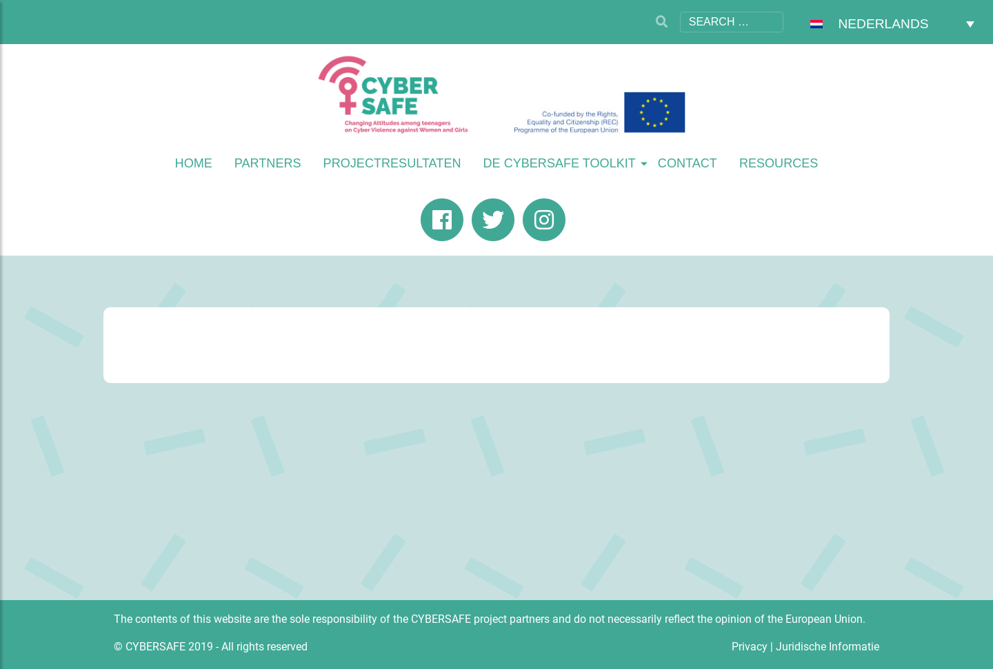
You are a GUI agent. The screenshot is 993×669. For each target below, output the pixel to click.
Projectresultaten (392, 163)
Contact (687, 163)
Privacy (750, 646)
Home (193, 163)
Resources (779, 163)
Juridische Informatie (827, 646)
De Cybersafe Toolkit (559, 163)
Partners (267, 163)
